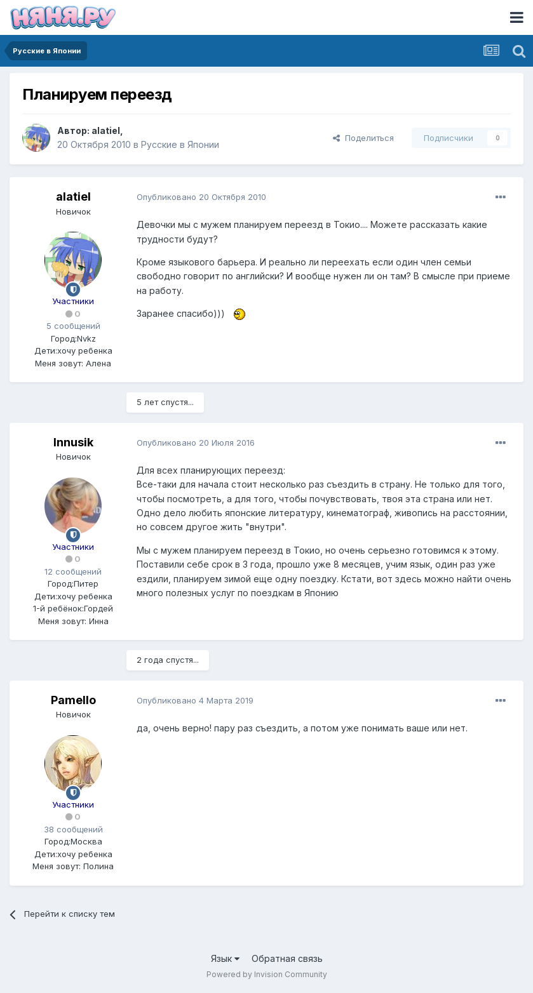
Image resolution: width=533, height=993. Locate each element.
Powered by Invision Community (266, 974)
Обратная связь (287, 958)
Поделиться (363, 138)
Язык (225, 958)
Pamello (73, 700)
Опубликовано (201, 197)
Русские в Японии (180, 144)
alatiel (105, 130)
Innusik (73, 442)
